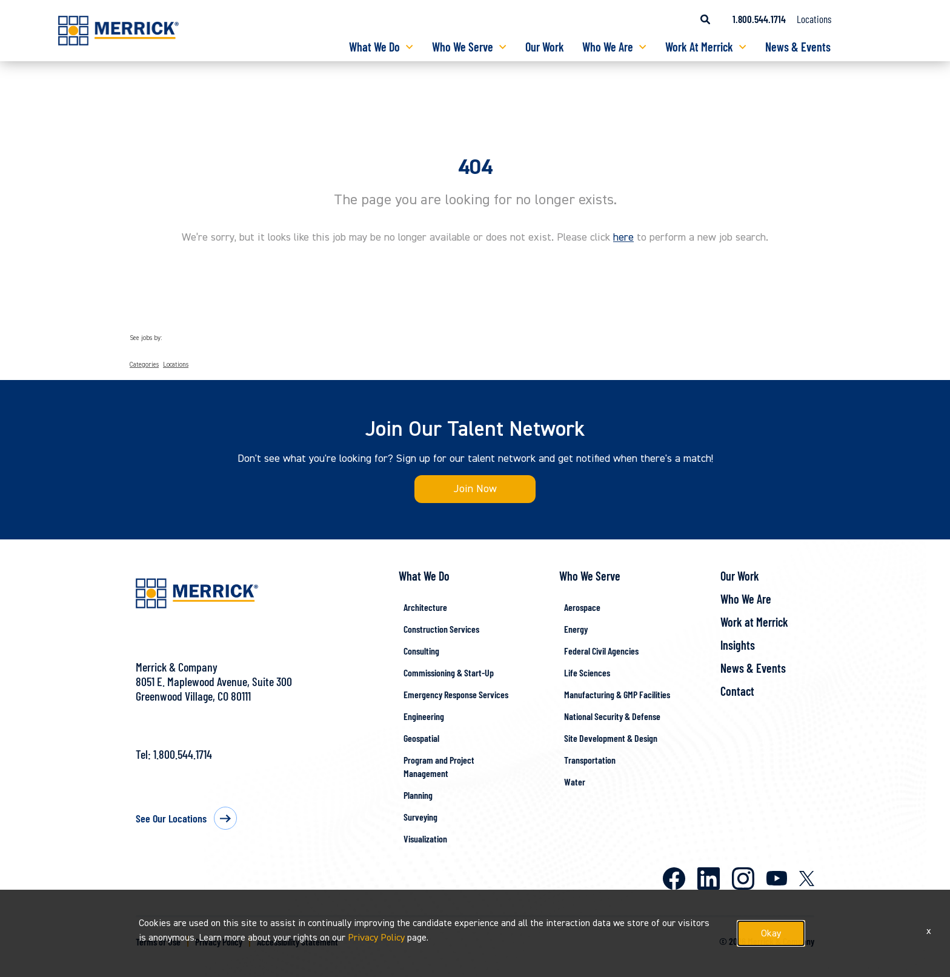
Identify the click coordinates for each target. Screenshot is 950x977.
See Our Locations (171, 818)
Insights (737, 645)
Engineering (424, 716)
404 (475, 167)
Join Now (475, 489)
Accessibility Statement (297, 941)
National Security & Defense (612, 716)
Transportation (590, 759)
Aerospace (582, 607)
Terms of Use (158, 941)
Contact (737, 691)
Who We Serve (462, 46)
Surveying (420, 816)
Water (574, 781)
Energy (576, 629)
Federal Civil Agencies (601, 650)
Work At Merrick (699, 46)
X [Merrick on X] (806, 878)
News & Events (798, 46)
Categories (144, 365)
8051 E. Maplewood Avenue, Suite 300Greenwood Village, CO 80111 (214, 688)
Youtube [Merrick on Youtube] (776, 878)
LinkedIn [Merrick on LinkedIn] (708, 878)
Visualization (425, 838)
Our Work (544, 46)
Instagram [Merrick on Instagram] (743, 878)
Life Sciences (587, 672)
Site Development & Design (610, 738)
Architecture (425, 607)
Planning (418, 795)
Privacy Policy (218, 941)
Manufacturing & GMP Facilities (617, 694)
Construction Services (441, 629)
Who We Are (607, 46)
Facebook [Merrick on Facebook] (674, 878)
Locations (814, 19)
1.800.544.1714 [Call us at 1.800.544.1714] (759, 19)
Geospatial (421, 738)
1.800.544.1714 (182, 754)
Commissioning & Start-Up (449, 672)
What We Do (374, 46)
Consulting (421, 650)
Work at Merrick (754, 622)
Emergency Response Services (456, 694)
